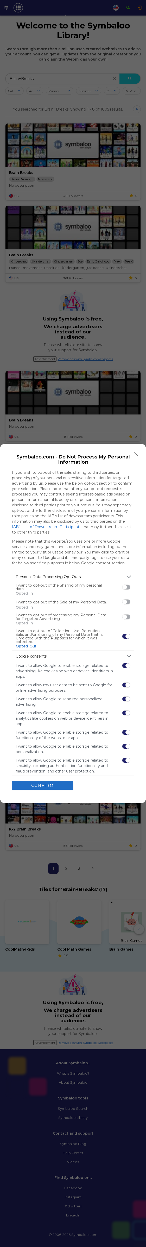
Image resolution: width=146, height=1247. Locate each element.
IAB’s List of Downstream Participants (46, 526)
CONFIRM (42, 785)
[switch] (126, 587)
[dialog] (73, 623)
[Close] (136, 454)
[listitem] (73, 576)
